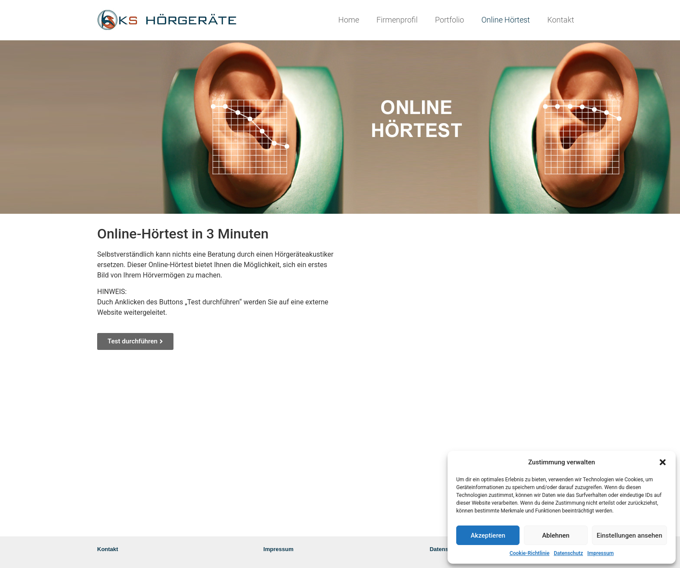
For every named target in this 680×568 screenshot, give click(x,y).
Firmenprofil (397, 19)
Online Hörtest (505, 19)
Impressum (600, 553)
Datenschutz (568, 553)
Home (348, 19)
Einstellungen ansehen (629, 535)
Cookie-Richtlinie (529, 553)
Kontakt (560, 19)
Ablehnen (555, 535)
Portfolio (449, 19)
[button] (662, 462)
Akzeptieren (488, 535)
